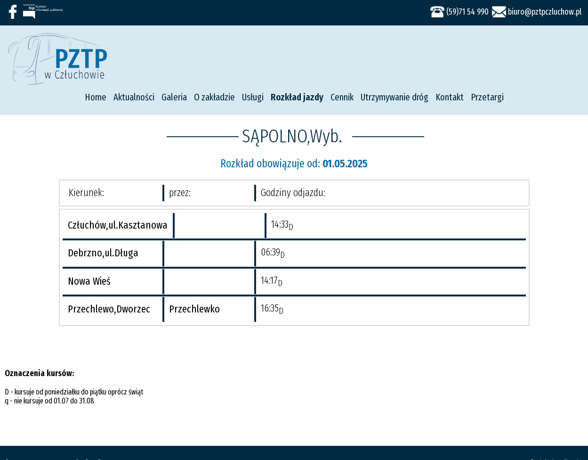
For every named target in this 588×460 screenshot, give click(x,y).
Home (95, 97)
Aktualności (133, 97)
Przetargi (487, 97)
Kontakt (449, 97)
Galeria (174, 97)
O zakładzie (214, 97)
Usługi (253, 97)
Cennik (342, 97)
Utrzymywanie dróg (394, 97)
